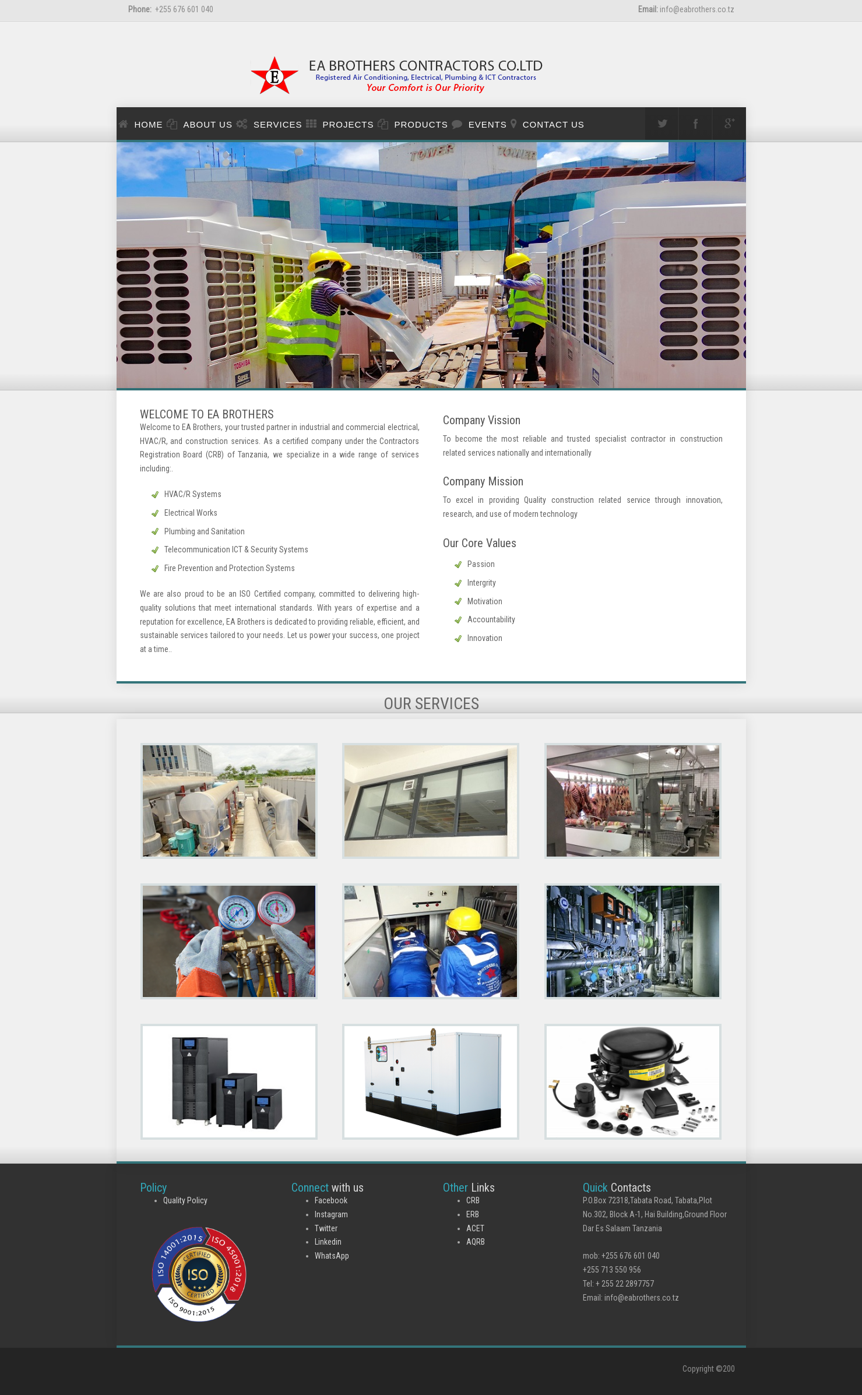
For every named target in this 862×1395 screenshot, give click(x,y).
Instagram (331, 1214)
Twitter (326, 1228)
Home (149, 124)
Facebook (331, 1200)
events (488, 124)
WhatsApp (332, 1255)
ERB (472, 1214)
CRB (473, 1200)
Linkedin (328, 1241)
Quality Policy (185, 1200)
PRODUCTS (421, 124)
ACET (475, 1228)
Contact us (554, 124)
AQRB (475, 1241)
